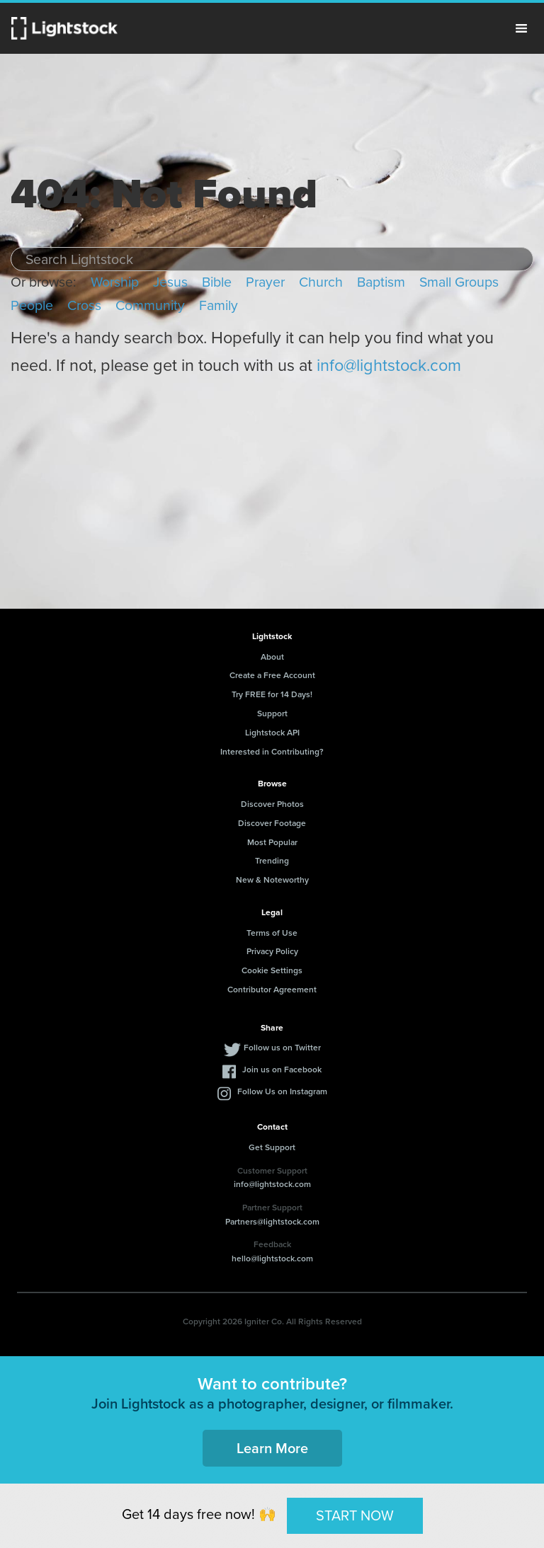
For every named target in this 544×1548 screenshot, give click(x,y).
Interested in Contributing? (272, 751)
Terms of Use (272, 933)
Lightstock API (272, 732)
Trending (272, 860)
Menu (521, 28)
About (272, 656)
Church (321, 282)
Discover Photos (272, 804)
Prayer (265, 282)
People (32, 305)
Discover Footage (272, 823)
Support (272, 713)
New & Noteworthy (272, 879)
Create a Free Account (272, 675)
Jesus (170, 282)
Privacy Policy (272, 951)
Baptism (381, 282)
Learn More (272, 1448)
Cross (84, 305)
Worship (115, 282)
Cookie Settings (272, 970)
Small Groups (459, 282)
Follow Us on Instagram (282, 1091)
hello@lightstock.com (272, 1258)
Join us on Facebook (282, 1069)
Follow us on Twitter (282, 1047)
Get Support (272, 1147)
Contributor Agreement (272, 989)
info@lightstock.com (389, 365)
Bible (217, 282)
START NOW (355, 1515)
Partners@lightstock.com (272, 1221)
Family (218, 305)
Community (150, 305)
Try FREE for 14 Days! (272, 694)
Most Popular (272, 842)
